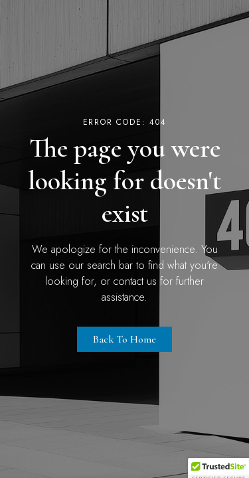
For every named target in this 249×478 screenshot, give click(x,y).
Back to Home (124, 339)
